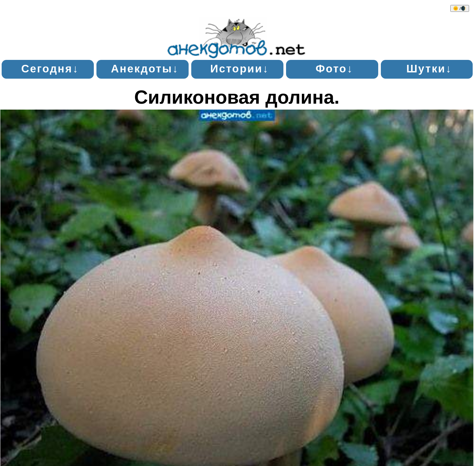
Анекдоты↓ (145, 69)
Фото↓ (335, 69)
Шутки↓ (429, 69)
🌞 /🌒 (459, 8)
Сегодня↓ (50, 69)
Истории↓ (239, 69)
